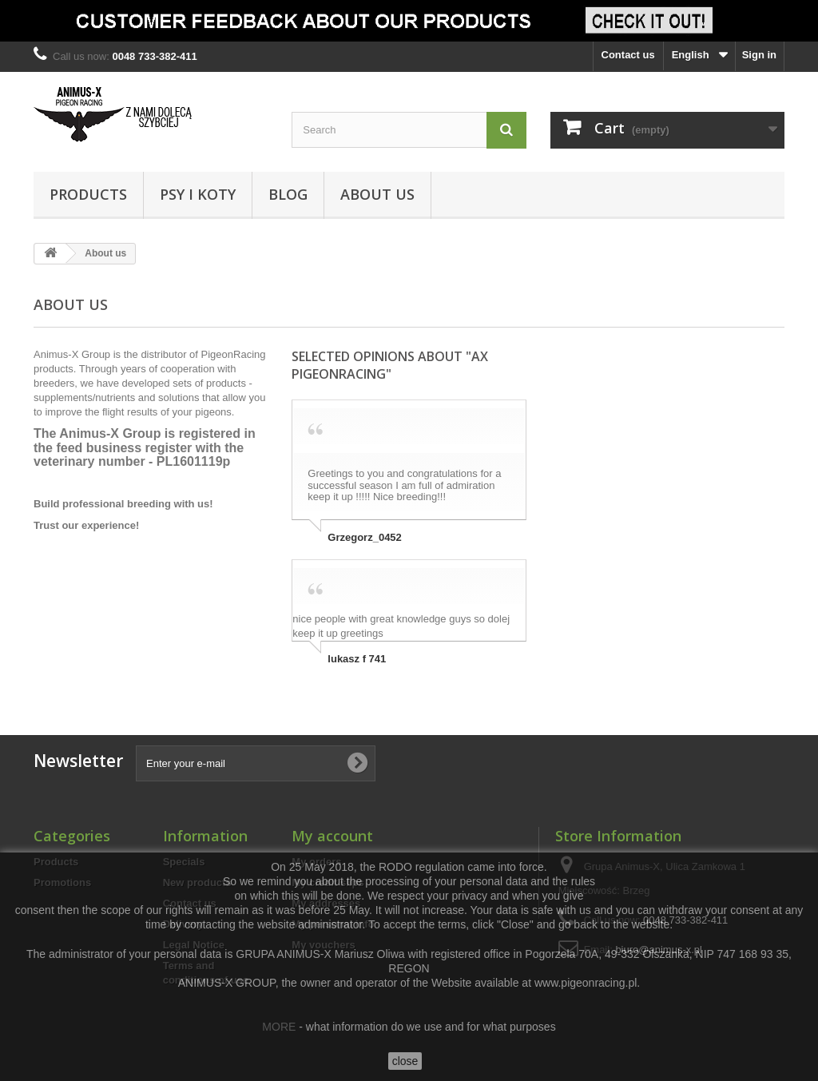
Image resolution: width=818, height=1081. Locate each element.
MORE (279, 1026)
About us (377, 194)
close (405, 1061)
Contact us (628, 55)
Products (88, 194)
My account (332, 835)
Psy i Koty (198, 194)
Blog (288, 194)
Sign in (759, 55)
